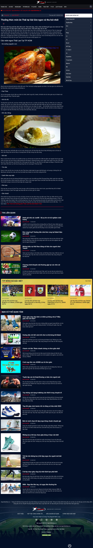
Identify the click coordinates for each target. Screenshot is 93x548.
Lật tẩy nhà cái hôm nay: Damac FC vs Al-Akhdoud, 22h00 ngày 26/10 (80, 302)
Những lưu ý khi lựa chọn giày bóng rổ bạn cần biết (41, 435)
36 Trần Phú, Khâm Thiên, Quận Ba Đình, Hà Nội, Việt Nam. (49, 529)
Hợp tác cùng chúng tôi (35, 514)
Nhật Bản (68, 77)
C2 (66, 39)
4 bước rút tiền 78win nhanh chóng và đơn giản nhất (41, 348)
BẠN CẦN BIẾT (15, 15)
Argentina (68, 56)
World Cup (68, 80)
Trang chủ (4, 6)
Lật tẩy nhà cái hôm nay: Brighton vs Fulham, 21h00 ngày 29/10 (12, 302)
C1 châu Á (68, 49)
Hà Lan (68, 70)
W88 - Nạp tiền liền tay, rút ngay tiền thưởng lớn (40, 484)
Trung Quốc (69, 60)
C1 (66, 36)
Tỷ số (52, 6)
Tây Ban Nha (69, 22)
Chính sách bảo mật (69, 514)
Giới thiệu (20, 514)
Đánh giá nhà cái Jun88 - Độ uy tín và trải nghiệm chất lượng (42, 218)
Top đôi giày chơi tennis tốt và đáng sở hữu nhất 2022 (42, 406)
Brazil (67, 43)
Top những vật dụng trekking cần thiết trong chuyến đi (42, 393)
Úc (66, 53)
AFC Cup (68, 46)
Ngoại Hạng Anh (70, 19)
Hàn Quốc (68, 73)
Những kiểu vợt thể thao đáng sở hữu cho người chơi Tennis (41, 247)
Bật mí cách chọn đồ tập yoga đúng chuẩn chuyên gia (42, 421)
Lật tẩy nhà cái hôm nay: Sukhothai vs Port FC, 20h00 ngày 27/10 (56, 302)
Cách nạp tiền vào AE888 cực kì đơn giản (37, 362)
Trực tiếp (46, 6)
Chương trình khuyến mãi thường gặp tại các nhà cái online (41, 266)
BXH (65, 6)
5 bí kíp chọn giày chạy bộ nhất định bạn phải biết (40, 472)
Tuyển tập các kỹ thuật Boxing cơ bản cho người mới (41, 377)
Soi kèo (11, 6)
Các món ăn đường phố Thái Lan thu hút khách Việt (24, 204)
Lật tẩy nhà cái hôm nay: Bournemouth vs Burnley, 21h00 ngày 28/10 (35, 302)
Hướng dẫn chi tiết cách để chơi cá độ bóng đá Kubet (42, 335)
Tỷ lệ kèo (34, 6)
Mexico (68, 63)
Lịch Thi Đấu (59, 6)
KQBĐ (39, 6)
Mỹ (67, 66)
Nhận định (18, 6)
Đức (67, 26)
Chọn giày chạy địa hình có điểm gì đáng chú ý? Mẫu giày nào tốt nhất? (41, 318)
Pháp (67, 32)
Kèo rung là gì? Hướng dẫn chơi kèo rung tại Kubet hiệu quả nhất (42, 233)
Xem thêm (88, 281)
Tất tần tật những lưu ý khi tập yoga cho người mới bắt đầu (42, 457)
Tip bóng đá (26, 6)
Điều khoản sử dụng (52, 514)
